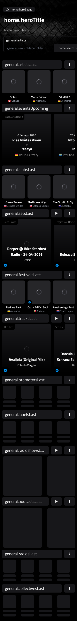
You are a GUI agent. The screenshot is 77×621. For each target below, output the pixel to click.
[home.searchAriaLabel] (29, 48)
